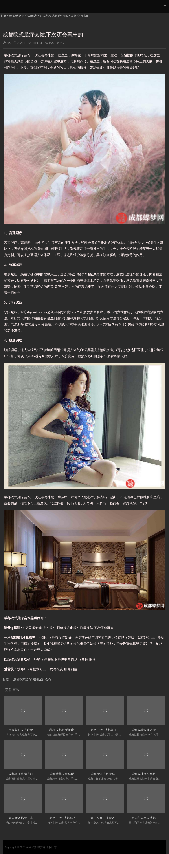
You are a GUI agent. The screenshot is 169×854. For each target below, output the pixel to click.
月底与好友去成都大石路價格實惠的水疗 (36, 730)
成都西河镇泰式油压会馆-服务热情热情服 (36, 774)
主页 (3, 16)
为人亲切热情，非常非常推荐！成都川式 (36, 818)
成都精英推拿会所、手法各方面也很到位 (77, 774)
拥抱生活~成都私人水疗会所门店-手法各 (77, 818)
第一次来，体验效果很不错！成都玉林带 (118, 818)
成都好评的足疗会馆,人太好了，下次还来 (118, 774)
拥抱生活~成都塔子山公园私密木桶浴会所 (119, 730)
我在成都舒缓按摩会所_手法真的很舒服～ (77, 730)
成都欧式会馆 (22, 679)
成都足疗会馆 (42, 679)
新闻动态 (15, 16)
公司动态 (31, 16)
